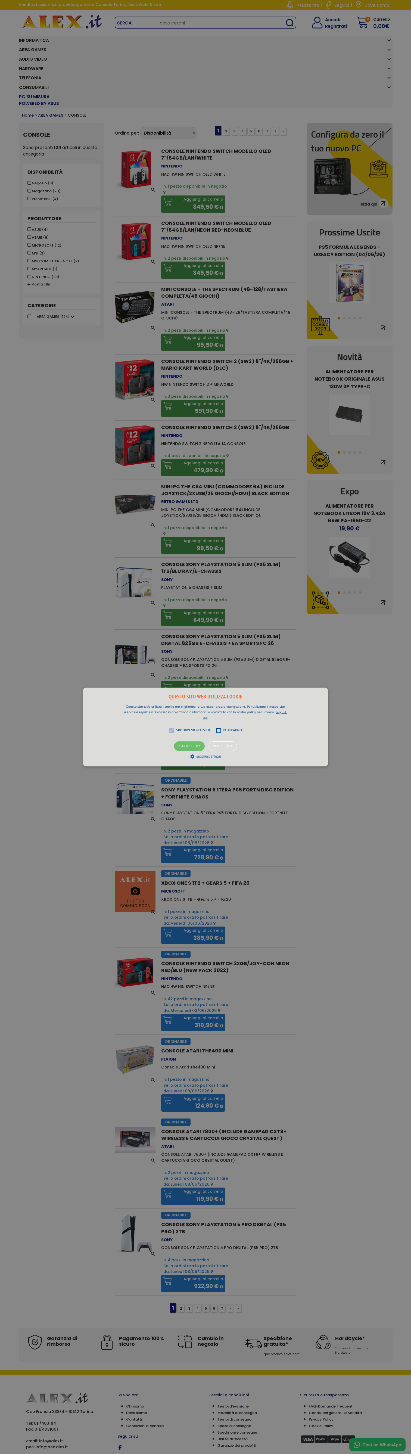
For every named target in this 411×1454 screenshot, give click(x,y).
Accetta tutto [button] (189, 746)
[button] (205, 727)
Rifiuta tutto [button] (222, 746)
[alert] (205, 727)
